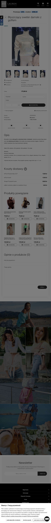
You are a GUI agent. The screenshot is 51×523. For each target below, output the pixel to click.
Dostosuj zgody (27, 520)
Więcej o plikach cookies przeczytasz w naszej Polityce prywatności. (20, 516)
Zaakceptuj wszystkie (39, 520)
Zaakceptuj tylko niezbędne (13, 520)
